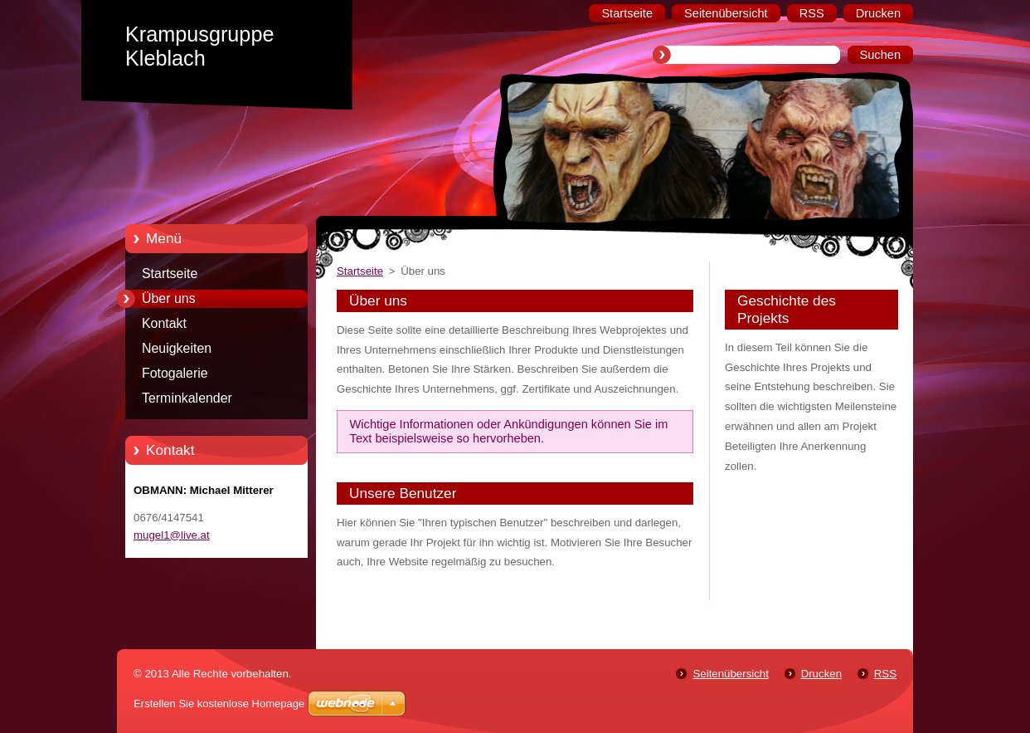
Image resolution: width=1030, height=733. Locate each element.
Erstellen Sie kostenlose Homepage (219, 703)
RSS (885, 673)
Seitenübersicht (730, 673)
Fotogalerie (175, 373)
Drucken (821, 673)
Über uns (169, 298)
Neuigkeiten (176, 348)
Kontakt (164, 323)
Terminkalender (187, 398)
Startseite (169, 273)
